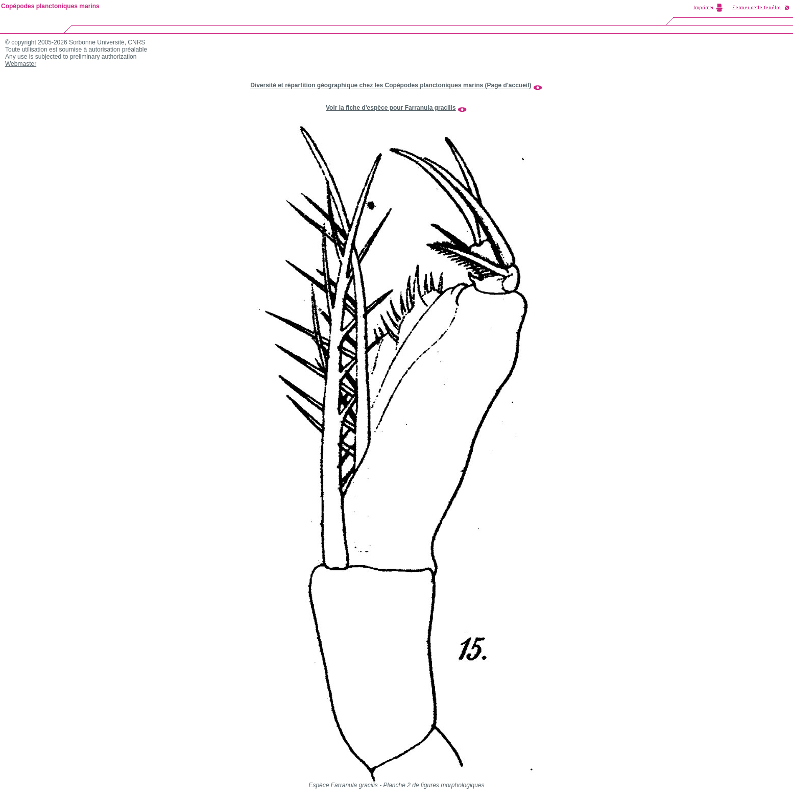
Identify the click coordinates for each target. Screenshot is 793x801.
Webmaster (20, 63)
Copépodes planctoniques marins (50, 6)
